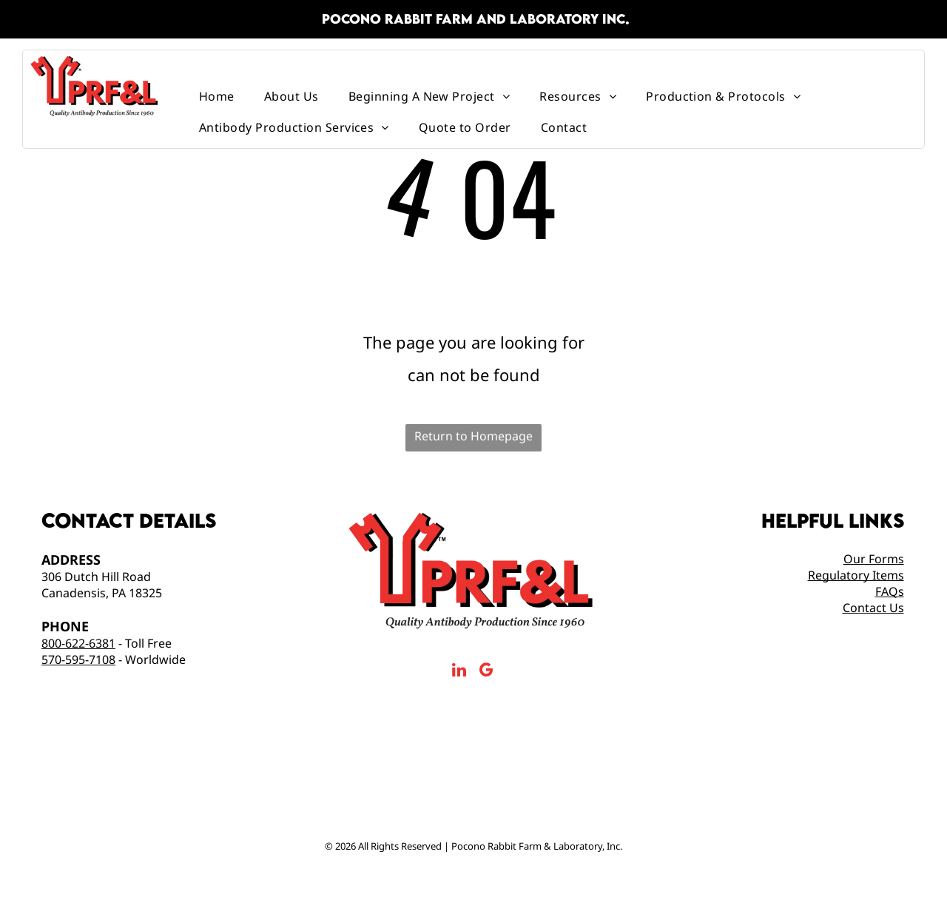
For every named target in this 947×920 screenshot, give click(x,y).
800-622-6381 (78, 643)
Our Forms (873, 559)
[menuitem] (216, 96)
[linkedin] (459, 672)
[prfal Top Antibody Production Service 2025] (367, 785)
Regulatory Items (856, 575)
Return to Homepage (473, 436)
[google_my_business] (486, 672)
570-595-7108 (78, 659)
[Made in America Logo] (580, 785)
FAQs (889, 591)
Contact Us (873, 608)
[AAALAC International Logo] (473, 785)
